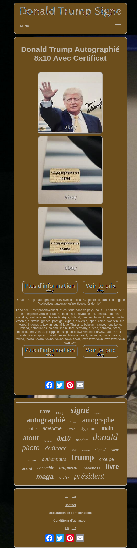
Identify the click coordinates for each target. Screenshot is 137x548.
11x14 (71, 429)
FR (74, 528)
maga (45, 476)
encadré (32, 460)
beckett (86, 450)
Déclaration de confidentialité (70, 513)
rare (45, 411)
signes (97, 413)
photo (30, 447)
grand (27, 468)
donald (105, 437)
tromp (73, 422)
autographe (98, 420)
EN (67, 528)
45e (74, 450)
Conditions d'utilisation (70, 520)
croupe (106, 459)
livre (112, 466)
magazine (68, 467)
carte (115, 449)
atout (31, 437)
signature (88, 428)
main (107, 428)
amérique (52, 428)
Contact (70, 505)
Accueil (70, 497)
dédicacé (55, 448)
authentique (54, 459)
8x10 (64, 438)
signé (80, 410)
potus (32, 428)
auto (64, 477)
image (61, 413)
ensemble (45, 467)
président (89, 475)
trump (82, 457)
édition (48, 440)
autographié (45, 420)
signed (100, 449)
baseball (92, 468)
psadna (82, 440)
